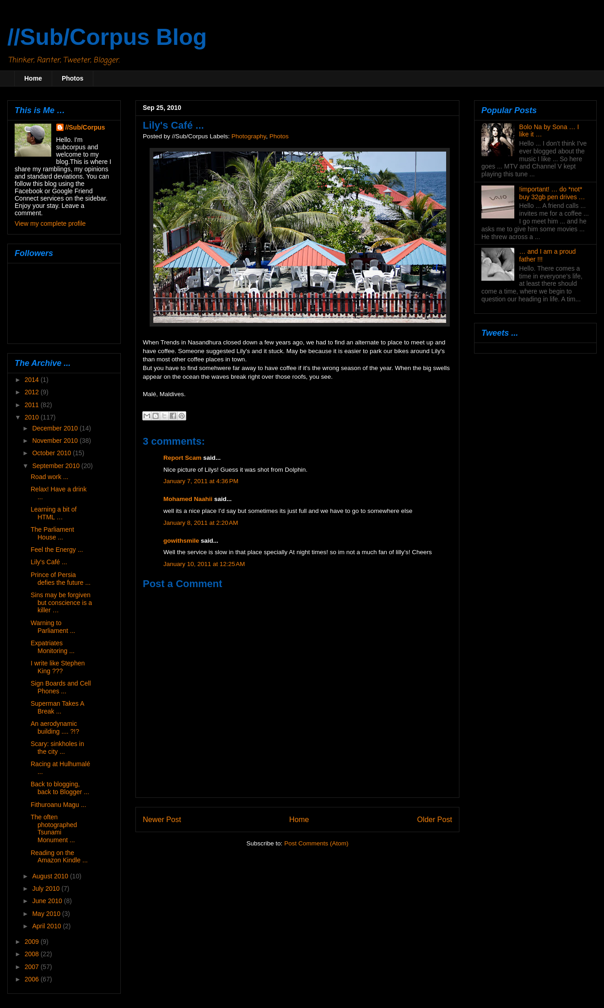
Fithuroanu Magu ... (58, 804)
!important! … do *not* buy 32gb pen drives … (552, 193)
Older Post (434, 819)
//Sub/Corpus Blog (107, 37)
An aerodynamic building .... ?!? (55, 727)
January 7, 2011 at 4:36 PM (200, 481)
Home (33, 78)
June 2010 (48, 900)
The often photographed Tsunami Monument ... (54, 828)
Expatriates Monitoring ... (53, 646)
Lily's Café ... (49, 562)
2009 (33, 941)
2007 (33, 966)
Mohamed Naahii (187, 499)
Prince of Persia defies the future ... (61, 578)
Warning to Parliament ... (53, 626)
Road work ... (49, 476)
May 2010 (47, 913)
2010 (33, 417)
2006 (33, 979)
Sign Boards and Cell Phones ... (61, 687)
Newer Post (162, 819)
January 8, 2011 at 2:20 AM (200, 522)
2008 (33, 954)
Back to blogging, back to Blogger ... (60, 788)
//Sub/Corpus (85, 127)
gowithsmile (181, 540)
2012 (33, 392)
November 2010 (56, 440)
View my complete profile (50, 223)
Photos (72, 78)
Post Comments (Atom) (316, 843)
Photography (249, 136)
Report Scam (182, 457)
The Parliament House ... (52, 533)
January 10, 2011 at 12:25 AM (204, 564)
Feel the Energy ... (57, 549)
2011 (33, 405)
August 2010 (51, 876)
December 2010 (56, 428)
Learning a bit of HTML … (53, 513)
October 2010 (52, 453)
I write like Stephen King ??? (58, 667)
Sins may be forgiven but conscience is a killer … (61, 602)
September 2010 (56, 465)
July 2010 (46, 888)
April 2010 (47, 926)
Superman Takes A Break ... (57, 707)
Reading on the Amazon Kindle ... (59, 856)
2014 (33, 379)
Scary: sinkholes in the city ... (57, 747)
